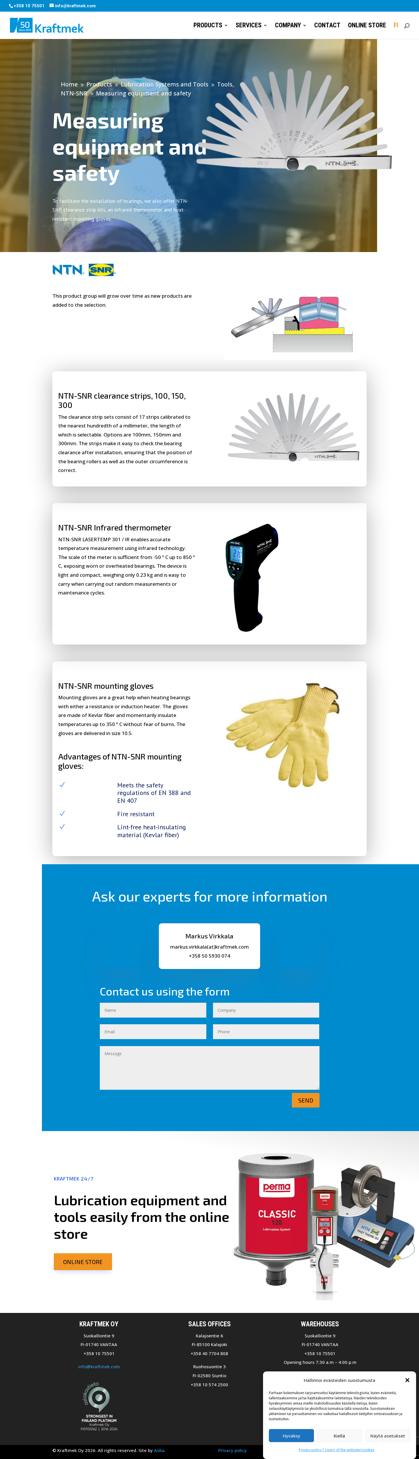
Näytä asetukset (387, 1436)
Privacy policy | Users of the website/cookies (336, 1449)
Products (207, 26)
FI (396, 26)
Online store (367, 26)
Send (305, 1100)
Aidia (159, 1450)
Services (249, 26)
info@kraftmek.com (99, 1366)
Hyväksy (291, 1436)
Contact (327, 26)
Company (288, 26)
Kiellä (339, 1436)
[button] (407, 1380)
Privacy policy (232, 1450)
